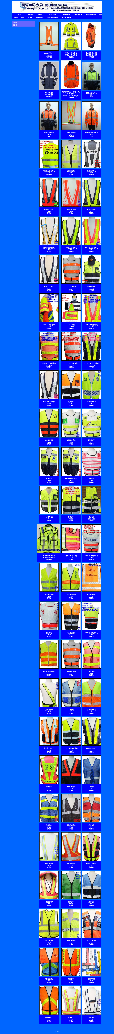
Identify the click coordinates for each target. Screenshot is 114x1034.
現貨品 (15, 25)
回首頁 (57, 1031)
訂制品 (15, 22)
